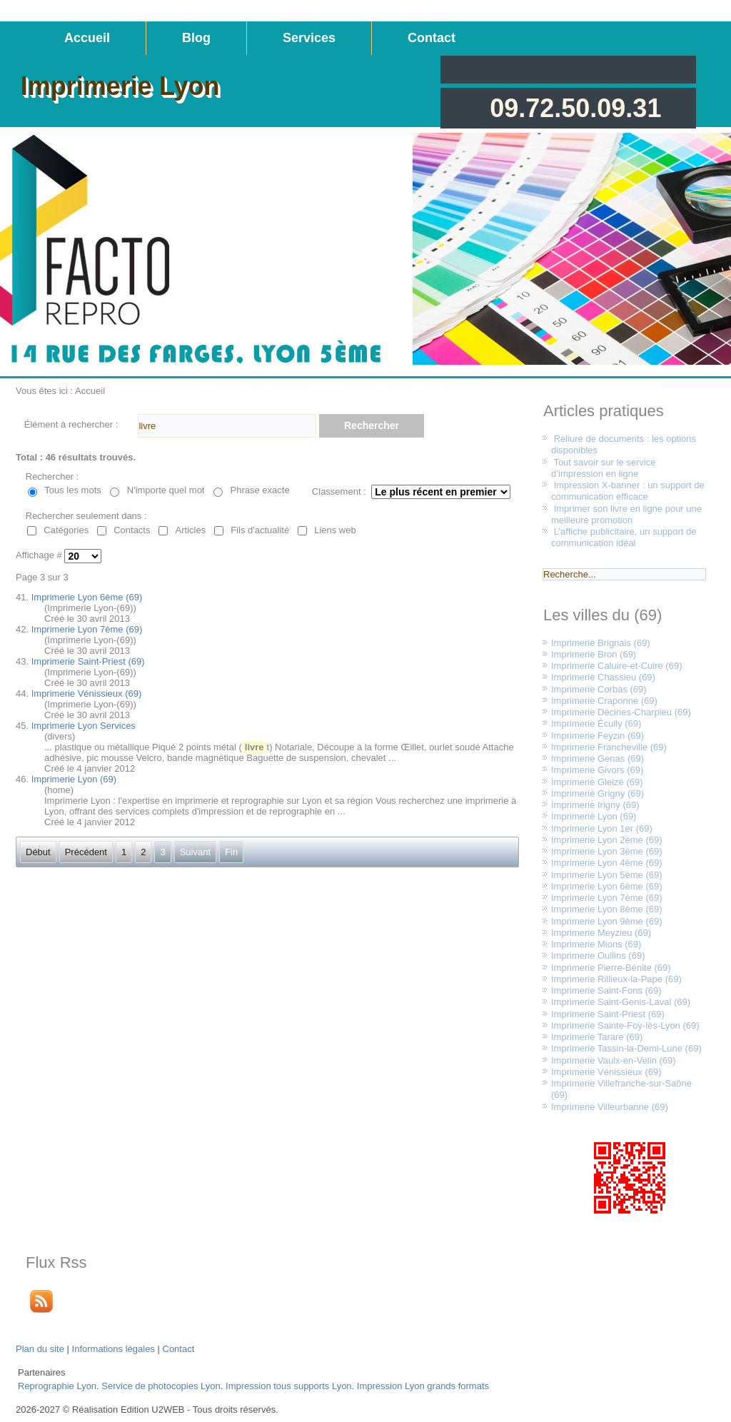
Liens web (335, 530)
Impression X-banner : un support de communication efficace (628, 491)
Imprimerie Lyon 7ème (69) (87, 629)
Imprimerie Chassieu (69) (603, 677)
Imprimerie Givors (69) (597, 770)
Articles (191, 530)
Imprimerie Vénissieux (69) (86, 693)
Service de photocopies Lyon (160, 1386)
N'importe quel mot (166, 490)
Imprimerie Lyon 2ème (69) (606, 839)
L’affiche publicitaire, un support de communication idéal (624, 537)
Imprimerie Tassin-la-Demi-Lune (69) (626, 1048)
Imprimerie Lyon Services (83, 725)
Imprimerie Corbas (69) (599, 689)
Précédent (86, 852)
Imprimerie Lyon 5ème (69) (606, 874)
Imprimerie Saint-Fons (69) (606, 990)
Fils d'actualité (260, 530)
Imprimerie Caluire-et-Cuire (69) (616, 665)
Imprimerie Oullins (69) (598, 955)
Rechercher (371, 425)
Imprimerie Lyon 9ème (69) (606, 921)
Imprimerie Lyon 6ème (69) (87, 597)
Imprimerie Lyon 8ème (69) (606, 909)
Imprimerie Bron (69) (593, 654)
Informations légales (113, 1348)
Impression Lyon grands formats (423, 1386)
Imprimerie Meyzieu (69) (601, 932)
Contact (431, 38)
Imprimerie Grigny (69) (597, 793)
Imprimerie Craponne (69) (604, 700)
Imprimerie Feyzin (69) (597, 735)
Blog (196, 38)
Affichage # (40, 555)
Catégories (66, 530)
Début (38, 852)
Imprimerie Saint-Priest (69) (88, 661)
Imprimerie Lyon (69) (73, 779)
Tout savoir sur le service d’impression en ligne (603, 468)
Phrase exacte (260, 490)
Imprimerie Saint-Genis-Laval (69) (620, 1002)
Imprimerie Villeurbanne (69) (609, 1106)
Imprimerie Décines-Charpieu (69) (621, 712)
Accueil (87, 38)
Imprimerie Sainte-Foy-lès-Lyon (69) (625, 1025)
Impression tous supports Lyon (289, 1386)
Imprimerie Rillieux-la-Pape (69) (616, 979)
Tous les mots (72, 490)
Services (309, 38)
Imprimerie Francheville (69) (609, 747)
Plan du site (40, 1348)
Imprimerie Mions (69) (596, 944)
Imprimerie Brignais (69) (600, 642)
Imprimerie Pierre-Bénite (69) (611, 967)
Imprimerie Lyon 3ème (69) (606, 851)
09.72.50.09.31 (575, 108)
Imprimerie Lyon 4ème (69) (606, 862)
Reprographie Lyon (57, 1386)
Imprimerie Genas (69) (597, 758)
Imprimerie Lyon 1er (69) (601, 828)
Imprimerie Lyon (120, 86)
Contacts (132, 530)
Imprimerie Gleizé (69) (597, 782)
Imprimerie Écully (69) (596, 723)
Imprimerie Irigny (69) (595, 805)
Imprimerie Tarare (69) (596, 1037)
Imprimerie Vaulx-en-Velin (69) (613, 1060)
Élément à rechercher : (71, 424)
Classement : (339, 491)
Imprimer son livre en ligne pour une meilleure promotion (626, 514)
